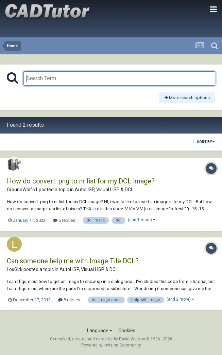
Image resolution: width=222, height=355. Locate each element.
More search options (187, 97)
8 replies (69, 299)
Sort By (206, 142)
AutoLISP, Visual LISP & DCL (104, 189)
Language (99, 330)
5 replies (64, 220)
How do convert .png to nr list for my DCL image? (81, 181)
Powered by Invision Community (111, 345)
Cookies (126, 330)
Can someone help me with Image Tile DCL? (73, 261)
